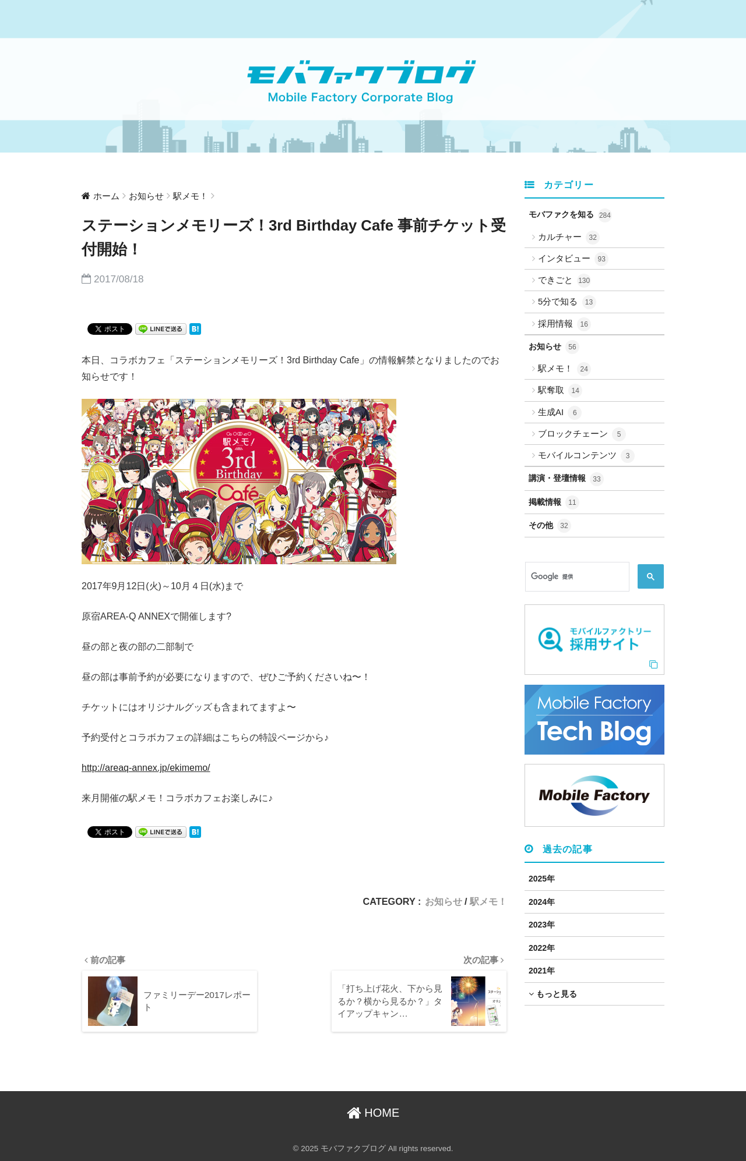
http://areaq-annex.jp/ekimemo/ (146, 768)
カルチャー (569, 238)
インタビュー (573, 259)
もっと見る (553, 994)
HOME (373, 1113)
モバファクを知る (570, 215)
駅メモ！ (488, 901)
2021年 (542, 970)
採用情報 (564, 324)
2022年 (542, 948)
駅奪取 (560, 391)
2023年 (542, 924)
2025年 (542, 878)
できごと (564, 281)
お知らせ (443, 901)
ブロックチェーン (582, 434)
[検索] (576, 577)
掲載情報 (554, 502)
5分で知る (567, 302)
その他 (550, 526)
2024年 (542, 902)
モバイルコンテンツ (586, 456)
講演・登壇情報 (566, 479)
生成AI (560, 413)
